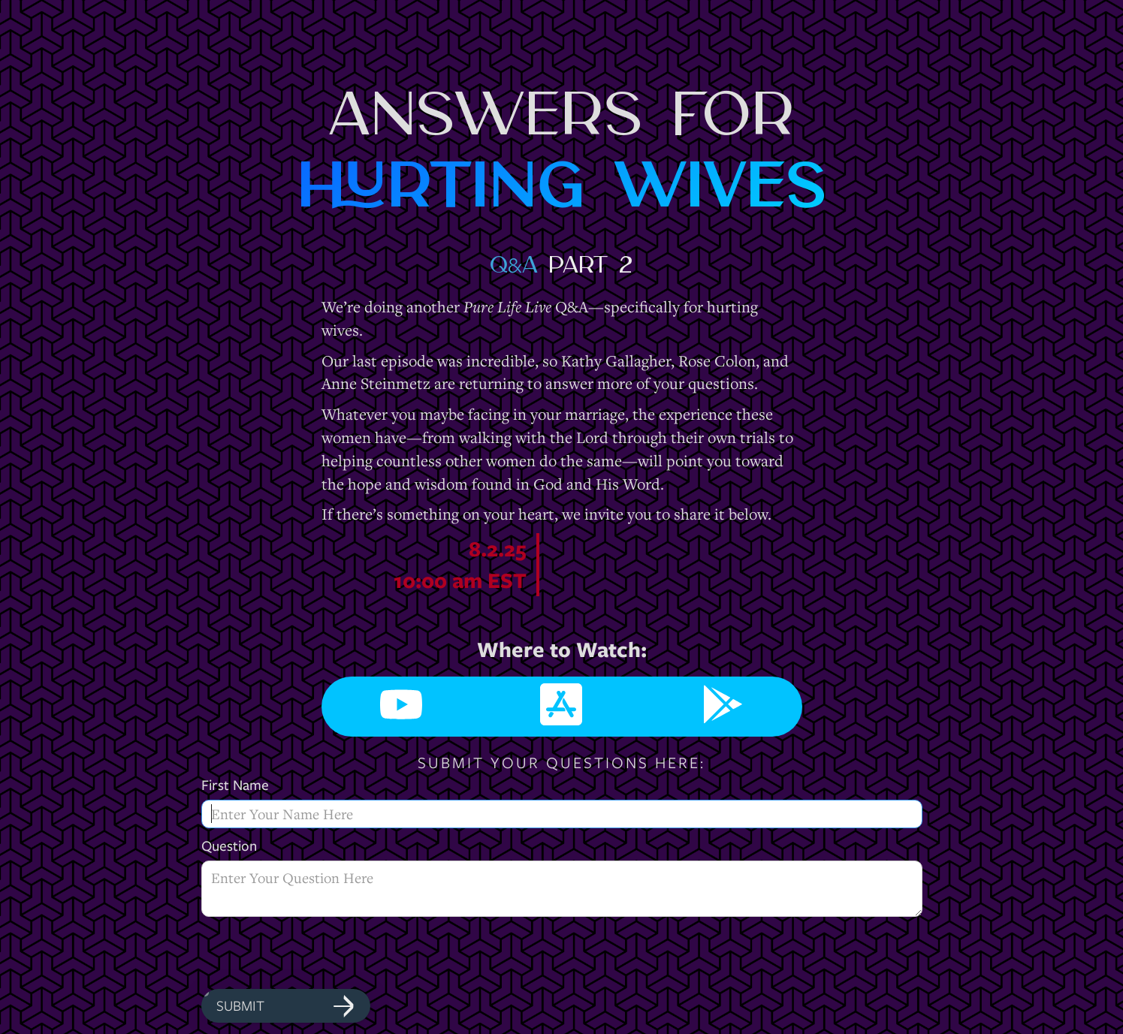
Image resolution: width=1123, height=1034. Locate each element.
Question (229, 846)
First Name (235, 785)
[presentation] (315, 953)
